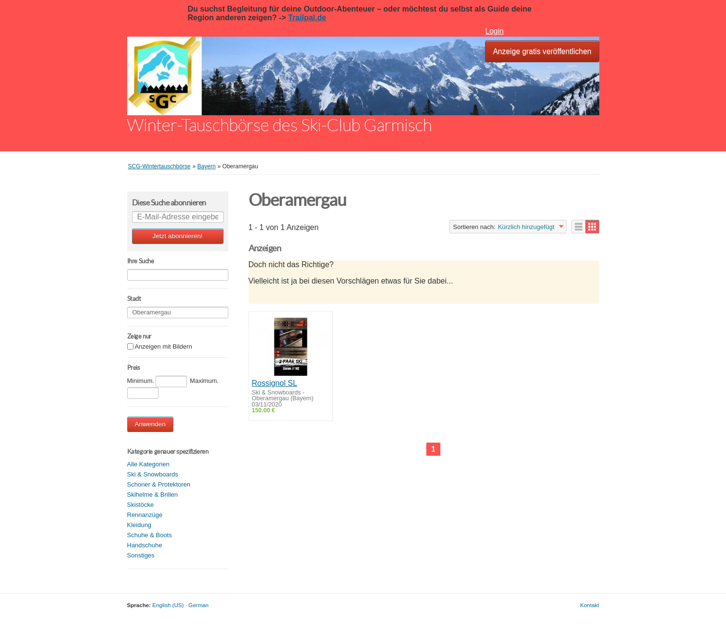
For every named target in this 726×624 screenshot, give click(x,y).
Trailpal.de (307, 18)
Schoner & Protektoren (159, 484)
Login (494, 31)
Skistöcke (140, 504)
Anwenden (150, 424)
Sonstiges (141, 555)
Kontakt (589, 605)
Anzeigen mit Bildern (163, 347)
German (198, 605)
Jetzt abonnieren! (177, 236)
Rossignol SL (274, 383)
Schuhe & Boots (149, 535)
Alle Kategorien (148, 464)
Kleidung (139, 525)
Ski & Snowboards (152, 474)
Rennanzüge (145, 514)
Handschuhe (144, 545)
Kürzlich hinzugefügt (526, 227)
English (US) (168, 605)
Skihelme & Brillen (152, 494)
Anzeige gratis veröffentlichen (542, 51)
